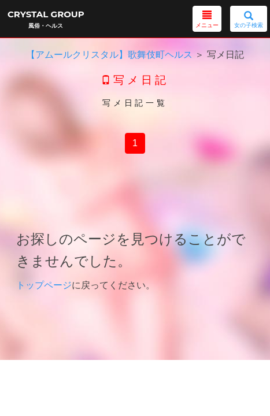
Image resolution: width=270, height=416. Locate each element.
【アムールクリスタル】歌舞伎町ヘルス (109, 55)
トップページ (44, 285)
